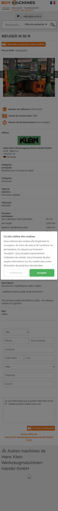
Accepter (42, 272)
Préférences (16, 272)
